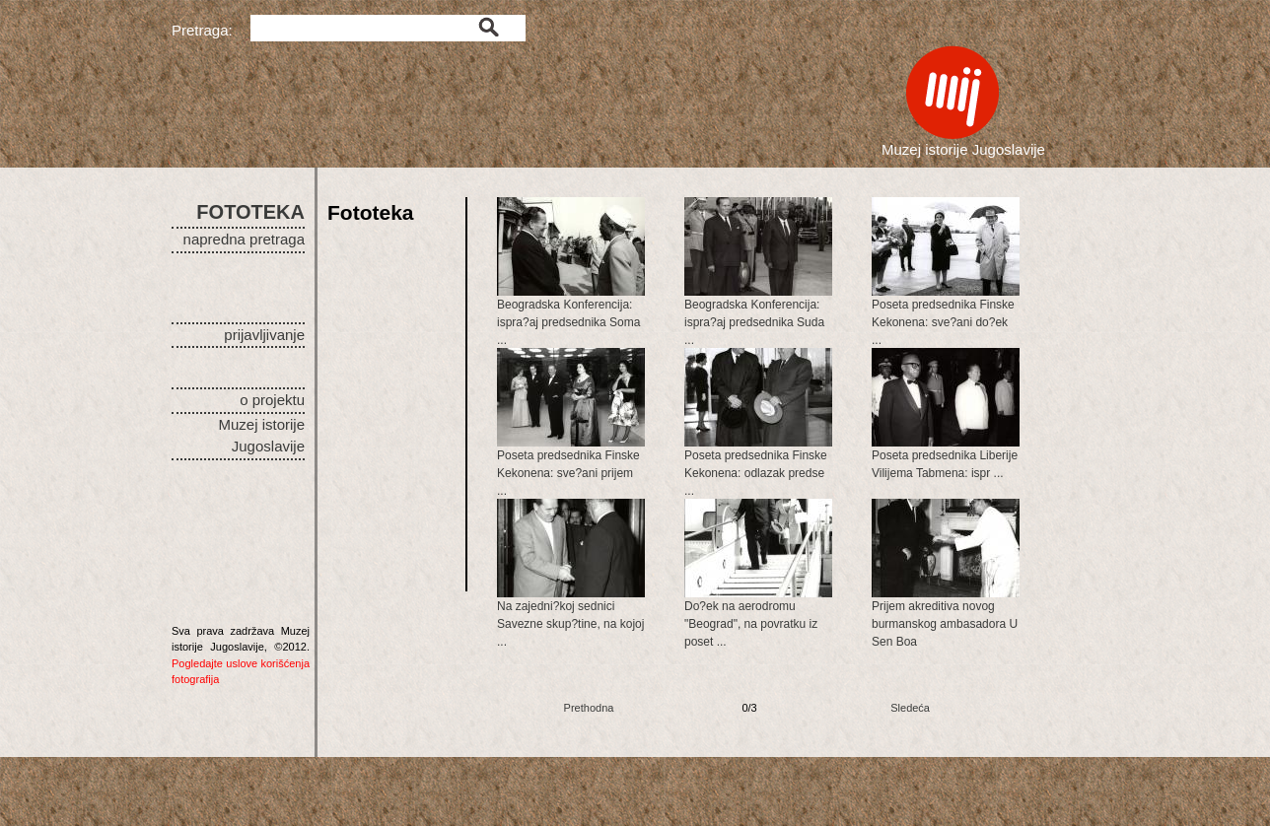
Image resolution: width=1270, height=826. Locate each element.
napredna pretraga (244, 239)
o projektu (272, 399)
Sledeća (910, 708)
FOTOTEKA (250, 212)
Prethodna (589, 708)
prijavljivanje (264, 334)
